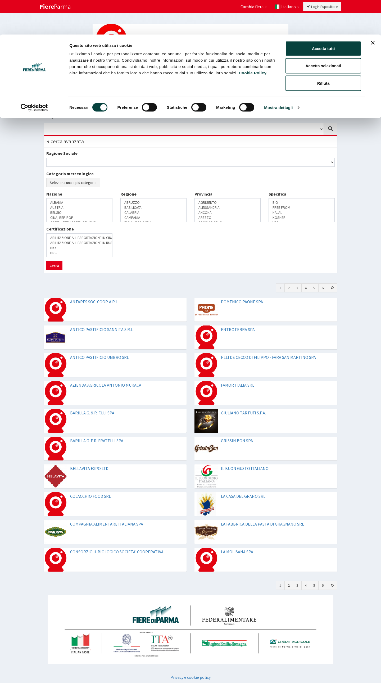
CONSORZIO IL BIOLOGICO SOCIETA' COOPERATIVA (117, 551)
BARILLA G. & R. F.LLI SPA (92, 412)
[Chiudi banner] (373, 8)
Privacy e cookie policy (190, 677)
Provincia (203, 194)
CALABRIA (153, 212)
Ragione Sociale (62, 153)
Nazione (54, 194)
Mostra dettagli (278, 73)
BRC (79, 252)
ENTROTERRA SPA (238, 329)
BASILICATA (153, 207)
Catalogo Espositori (282, 94)
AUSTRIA (79, 207)
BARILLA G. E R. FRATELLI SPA (96, 440)
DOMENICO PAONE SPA (242, 301)
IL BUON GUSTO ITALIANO (245, 468)
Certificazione (60, 229)
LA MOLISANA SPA (237, 551)
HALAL (301, 212)
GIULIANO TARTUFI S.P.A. (243, 412)
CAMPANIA (153, 217)
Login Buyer (65, 94)
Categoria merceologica (70, 173)
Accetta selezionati (323, 31)
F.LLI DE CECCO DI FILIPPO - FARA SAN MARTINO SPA (268, 357)
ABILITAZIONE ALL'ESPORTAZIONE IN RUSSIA (79, 242)
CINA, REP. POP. (79, 217)
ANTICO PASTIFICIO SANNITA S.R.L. (102, 329)
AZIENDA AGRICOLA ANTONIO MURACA (105, 385)
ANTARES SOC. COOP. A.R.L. (94, 301)
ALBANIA (79, 202)
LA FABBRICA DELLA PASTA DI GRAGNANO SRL (262, 524)
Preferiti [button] (321, 94)
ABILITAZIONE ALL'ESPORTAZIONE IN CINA (79, 237)
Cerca (54, 265)
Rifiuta (323, 48)
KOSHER (301, 217)
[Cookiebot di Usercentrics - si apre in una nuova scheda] (34, 73)
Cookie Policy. (253, 38)
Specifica (277, 194)
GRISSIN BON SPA (237, 440)
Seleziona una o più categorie (73, 182)
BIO (301, 202)
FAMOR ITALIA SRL (237, 385)
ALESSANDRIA (227, 207)
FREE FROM (301, 207)
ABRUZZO (153, 202)
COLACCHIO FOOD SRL (90, 496)
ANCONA (227, 212)
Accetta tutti (323, 14)
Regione (128, 194)
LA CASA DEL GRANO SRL (243, 496)
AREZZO (227, 217)
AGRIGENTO (227, 202)
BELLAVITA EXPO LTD (89, 468)
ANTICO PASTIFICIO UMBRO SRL (99, 357)
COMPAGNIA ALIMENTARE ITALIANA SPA (106, 524)
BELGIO (79, 212)
